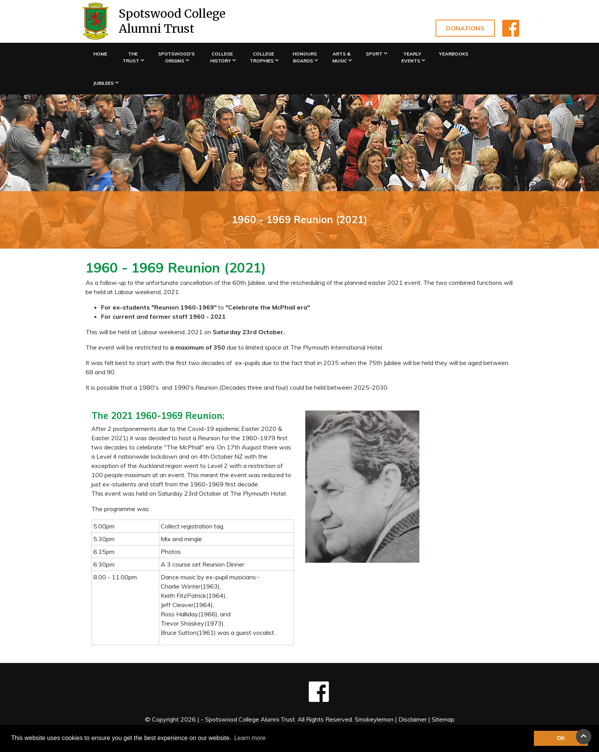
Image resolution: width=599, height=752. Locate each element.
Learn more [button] (250, 738)
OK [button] (561, 738)
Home (100, 54)
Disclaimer (413, 719)
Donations (465, 28)
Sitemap (443, 719)
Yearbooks (453, 54)
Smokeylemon (374, 719)
